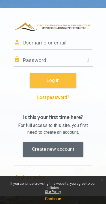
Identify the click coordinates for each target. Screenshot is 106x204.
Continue (53, 199)
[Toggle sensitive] (87, 60)
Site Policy (53, 192)
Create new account (53, 149)
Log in (53, 80)
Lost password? (53, 97)
